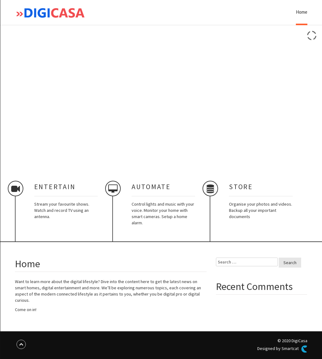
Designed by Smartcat (282, 349)
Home (301, 12)
